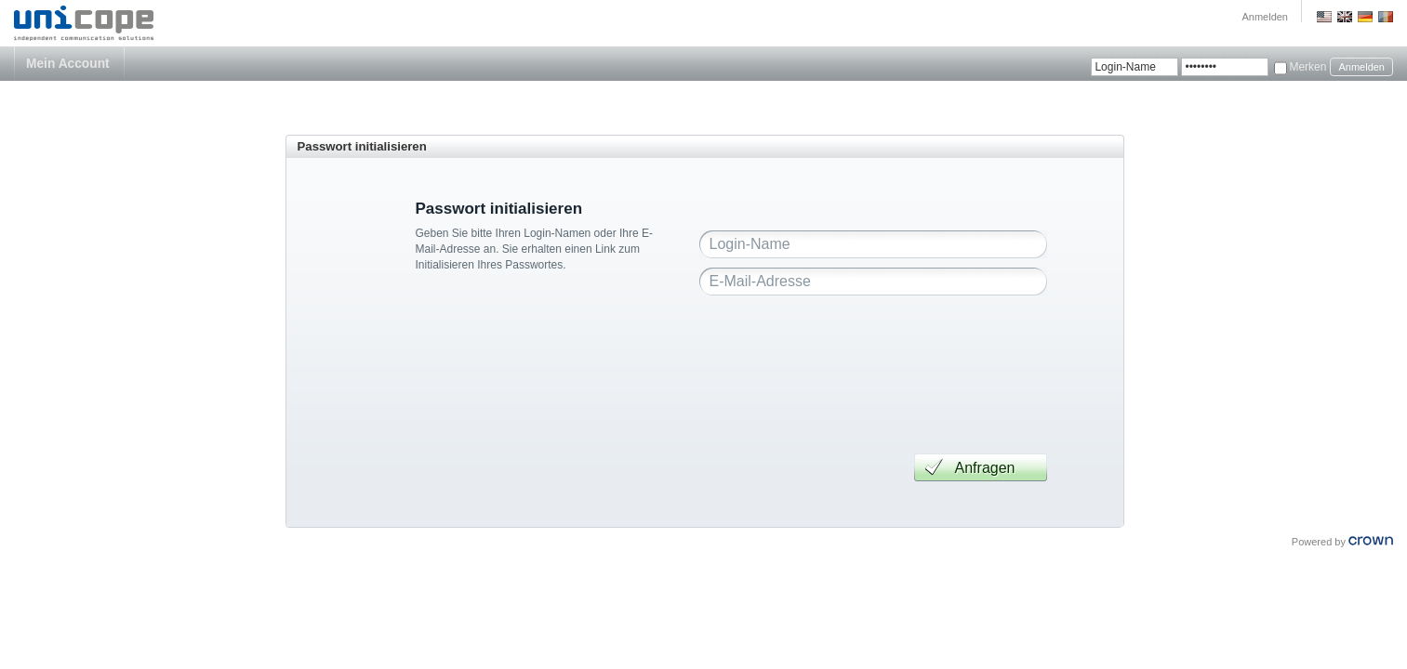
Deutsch (1365, 16)
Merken (1307, 66)
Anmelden (1264, 16)
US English (1324, 16)
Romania (1385, 16)
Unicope (84, 24)
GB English (1344, 16)
